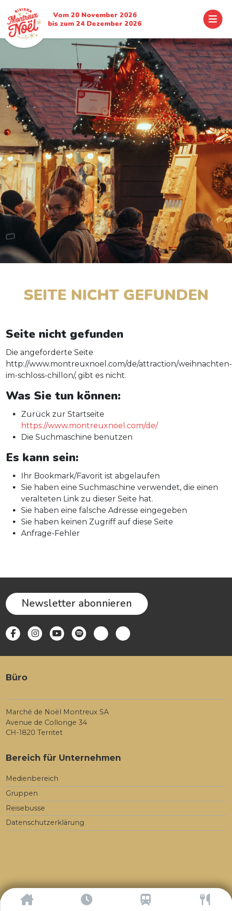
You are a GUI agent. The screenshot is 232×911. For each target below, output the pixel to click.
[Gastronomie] (205, 899)
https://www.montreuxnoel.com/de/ (89, 425)
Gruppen (22, 793)
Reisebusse (25, 808)
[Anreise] (145, 899)
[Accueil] (27, 899)
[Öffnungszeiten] (86, 899)
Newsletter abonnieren (77, 603)
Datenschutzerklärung (45, 822)
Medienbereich (32, 778)
